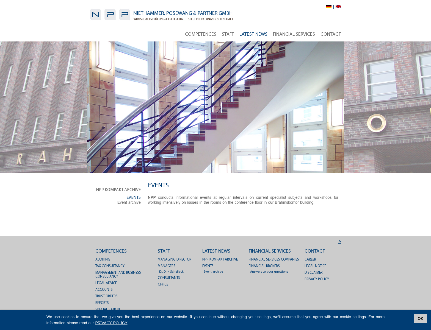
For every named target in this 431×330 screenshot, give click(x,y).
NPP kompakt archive (118, 190)
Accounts (104, 290)
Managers (166, 266)
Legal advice (106, 283)
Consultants (169, 278)
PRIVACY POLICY (317, 279)
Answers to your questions (269, 271)
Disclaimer (314, 273)
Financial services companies (274, 259)
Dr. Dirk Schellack (171, 271)
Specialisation (107, 309)
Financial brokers (264, 266)
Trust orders (106, 296)
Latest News (253, 34)
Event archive (129, 202)
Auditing (102, 259)
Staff (228, 34)
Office (163, 284)
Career (310, 259)
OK (420, 318)
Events (133, 197)
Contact (331, 34)
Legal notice (315, 266)
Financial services (294, 34)
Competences (200, 34)
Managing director (174, 259)
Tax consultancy (110, 266)
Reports (102, 303)
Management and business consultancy (118, 274)
